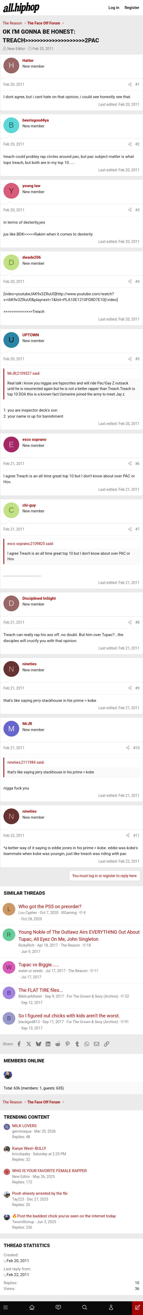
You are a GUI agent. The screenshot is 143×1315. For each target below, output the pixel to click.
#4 (137, 281)
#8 (137, 622)
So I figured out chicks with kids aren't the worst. (69, 1015)
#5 (137, 359)
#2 (137, 144)
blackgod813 (29, 1022)
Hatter (28, 60)
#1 (137, 84)
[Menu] (5, 1308)
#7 (137, 529)
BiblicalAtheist (30, 996)
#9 (137, 688)
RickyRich (26, 945)
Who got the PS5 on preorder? (50, 906)
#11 (136, 835)
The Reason (70, 945)
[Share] (130, 84)
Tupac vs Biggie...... (38, 964)
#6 (137, 464)
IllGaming (69, 913)
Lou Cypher (27, 913)
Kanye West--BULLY (29, 1148)
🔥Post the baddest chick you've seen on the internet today (64, 1216)
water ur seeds (30, 971)
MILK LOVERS (24, 1125)
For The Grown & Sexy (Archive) (92, 996)
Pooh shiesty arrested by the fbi (40, 1193)
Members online (24, 1060)
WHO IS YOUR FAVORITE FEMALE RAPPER (49, 1170)
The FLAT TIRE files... (40, 990)
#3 (137, 210)
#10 (136, 748)
